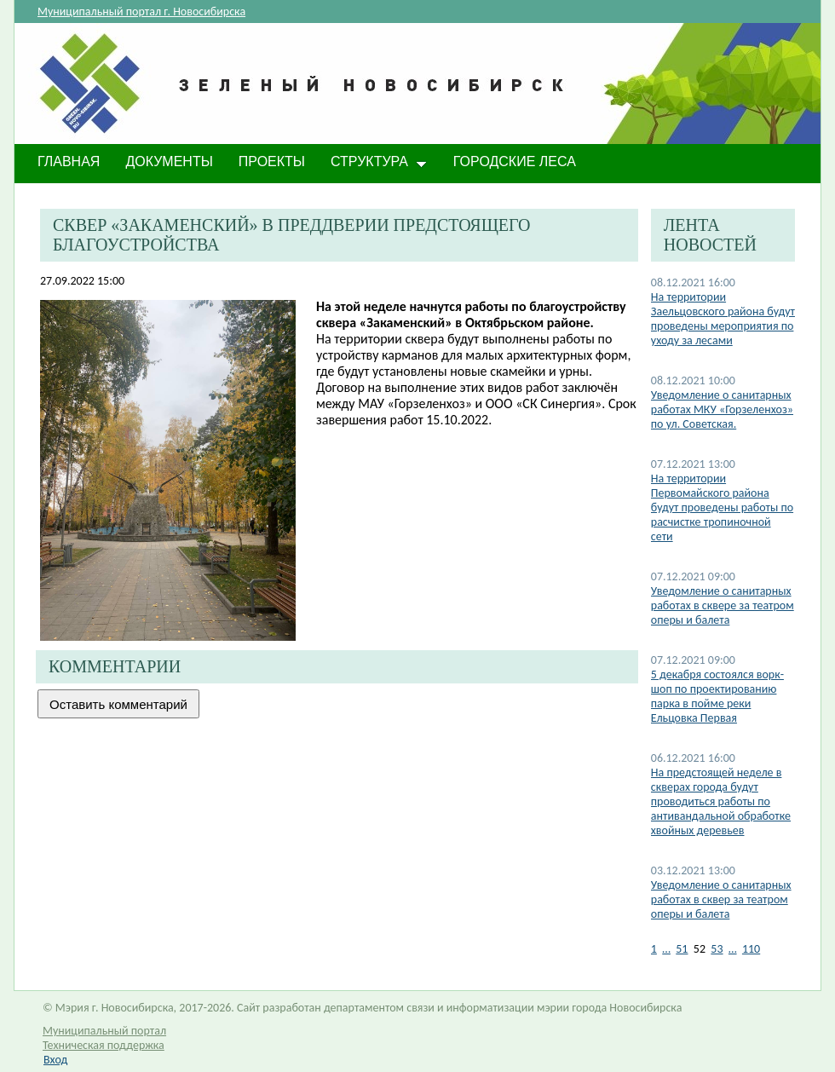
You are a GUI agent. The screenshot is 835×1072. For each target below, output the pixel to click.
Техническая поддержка (103, 1045)
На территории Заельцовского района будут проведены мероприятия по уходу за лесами (723, 319)
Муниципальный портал (104, 1030)
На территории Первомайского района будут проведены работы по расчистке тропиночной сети (722, 507)
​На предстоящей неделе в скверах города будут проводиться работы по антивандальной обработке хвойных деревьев (721, 801)
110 (751, 949)
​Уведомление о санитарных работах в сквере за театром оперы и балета (722, 605)
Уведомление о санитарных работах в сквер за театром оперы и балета (721, 899)
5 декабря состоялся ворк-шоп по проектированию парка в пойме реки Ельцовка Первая (717, 696)
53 (717, 949)
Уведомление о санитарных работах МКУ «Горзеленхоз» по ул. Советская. (722, 409)
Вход (55, 1059)
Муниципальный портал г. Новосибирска (141, 11)
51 (682, 949)
